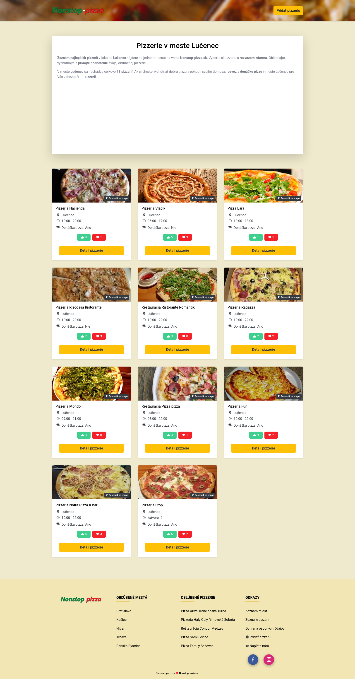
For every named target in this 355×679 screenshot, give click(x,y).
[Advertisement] (177, 114)
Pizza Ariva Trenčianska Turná (203, 611)
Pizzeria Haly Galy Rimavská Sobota (208, 620)
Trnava (121, 637)
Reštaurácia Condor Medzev (202, 628)
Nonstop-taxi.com (189, 673)
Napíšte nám (259, 646)
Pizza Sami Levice (194, 637)
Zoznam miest (256, 611)
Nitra (120, 628)
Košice (121, 620)
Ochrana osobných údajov (264, 628)
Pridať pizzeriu (288, 10)
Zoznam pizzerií (257, 620)
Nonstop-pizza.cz (165, 673)
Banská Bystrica (128, 646)
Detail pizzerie (91, 250)
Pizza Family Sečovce (197, 646)
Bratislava (123, 611)
